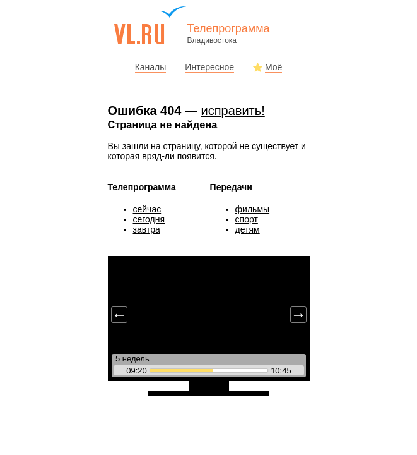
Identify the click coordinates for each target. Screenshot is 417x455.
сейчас (147, 209)
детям (247, 229)
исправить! (233, 111)
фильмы (252, 209)
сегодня (149, 219)
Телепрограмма (142, 187)
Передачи (231, 187)
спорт (246, 219)
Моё (273, 67)
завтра (146, 229)
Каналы (151, 67)
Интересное (209, 67)
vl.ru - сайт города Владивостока (150, 25)
